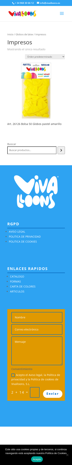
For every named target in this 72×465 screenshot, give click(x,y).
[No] (67, 455)
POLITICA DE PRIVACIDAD (25, 236)
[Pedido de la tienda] (45, 56)
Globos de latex (24, 34)
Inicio (10, 34)
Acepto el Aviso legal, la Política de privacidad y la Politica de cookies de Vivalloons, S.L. (35, 379)
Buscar (11, 144)
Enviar (52, 394)
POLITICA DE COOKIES (23, 241)
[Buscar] (61, 150)
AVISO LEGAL (17, 231)
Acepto (37, 459)
